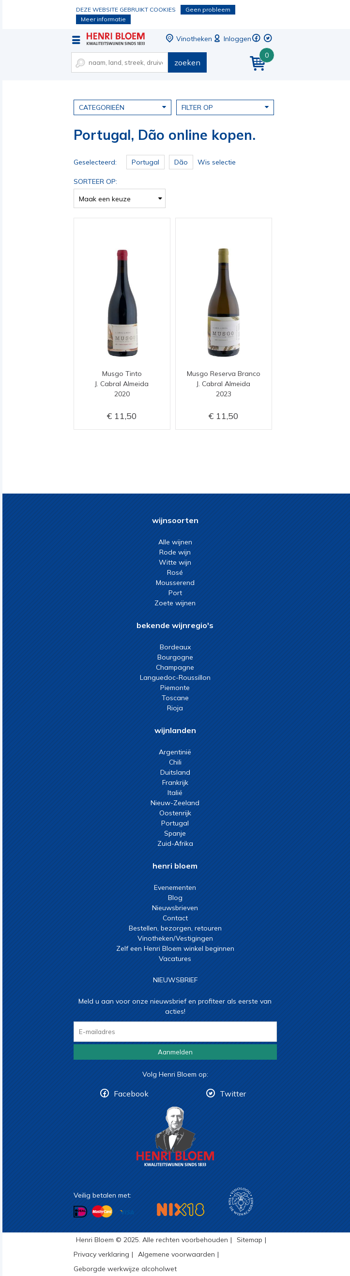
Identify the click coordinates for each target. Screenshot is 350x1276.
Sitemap (249, 1239)
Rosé (175, 572)
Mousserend (175, 582)
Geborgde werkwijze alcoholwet (125, 1268)
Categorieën (122, 107)
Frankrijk (175, 782)
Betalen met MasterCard (102, 1211)
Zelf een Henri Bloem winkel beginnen (175, 948)
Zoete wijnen (175, 603)
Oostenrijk (175, 813)
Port (175, 592)
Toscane (175, 697)
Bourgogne (175, 657)
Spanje (175, 833)
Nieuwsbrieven (175, 907)
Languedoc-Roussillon (175, 677)
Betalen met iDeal (80, 1212)
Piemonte (175, 687)
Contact (175, 918)
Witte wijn (175, 562)
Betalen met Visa (127, 1212)
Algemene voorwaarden (176, 1254)
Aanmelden (175, 1052)
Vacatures (175, 958)
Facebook (131, 1093)
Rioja (175, 708)
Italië (175, 792)
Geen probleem (207, 9)
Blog (175, 897)
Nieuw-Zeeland (175, 802)
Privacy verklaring (101, 1254)
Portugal (175, 823)
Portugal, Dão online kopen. (116, 38)
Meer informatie (103, 19)
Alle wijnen (175, 542)
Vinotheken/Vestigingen (175, 938)
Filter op (225, 107)
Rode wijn (175, 552)
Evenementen (175, 887)
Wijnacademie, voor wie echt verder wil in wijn (240, 1201)
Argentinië (175, 752)
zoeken (187, 62)
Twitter (233, 1093)
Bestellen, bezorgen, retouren (175, 928)
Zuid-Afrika (175, 843)
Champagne (175, 667)
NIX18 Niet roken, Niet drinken (180, 1209)
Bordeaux (175, 647)
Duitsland (175, 772)
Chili (175, 762)
